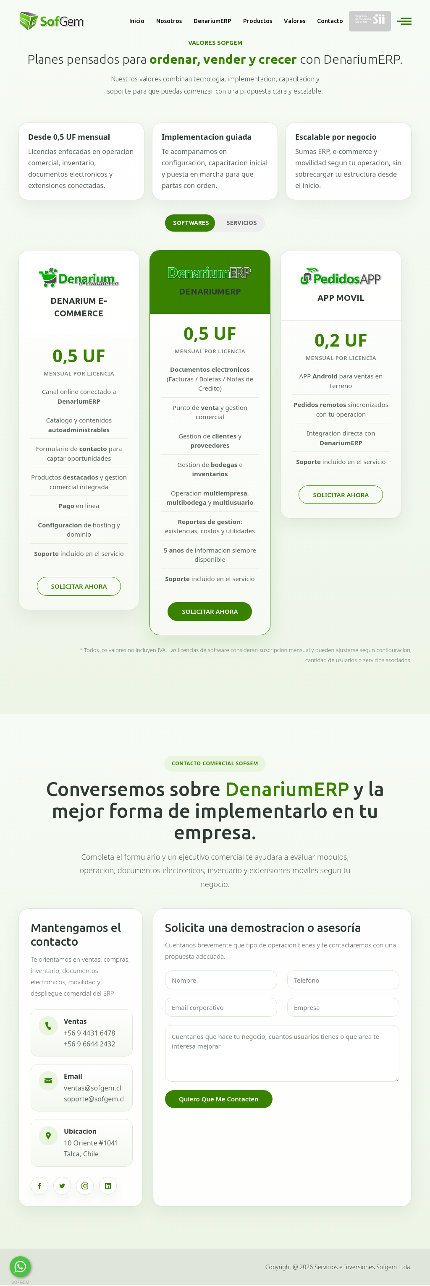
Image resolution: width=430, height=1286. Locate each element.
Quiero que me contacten (219, 1100)
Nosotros (169, 21)
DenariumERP (212, 21)
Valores (294, 21)
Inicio (136, 21)
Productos (257, 21)
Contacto (330, 21)
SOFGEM (20, 1282)
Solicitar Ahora (79, 587)
